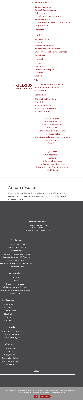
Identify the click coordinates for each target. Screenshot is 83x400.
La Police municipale (44, 70)
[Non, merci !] (80, 394)
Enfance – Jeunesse (15, 284)
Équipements (41, 90)
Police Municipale (8, 311)
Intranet (7, 320)
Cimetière (39, 30)
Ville (36, 80)
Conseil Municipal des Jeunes (17, 254)
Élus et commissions (16, 247)
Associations (15, 277)
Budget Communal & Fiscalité (16, 257)
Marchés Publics (16, 260)
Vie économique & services (47, 49)
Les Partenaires (17, 267)
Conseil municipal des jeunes (48, 16)
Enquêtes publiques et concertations (52, 22)
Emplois (38, 76)
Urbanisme (39, 63)
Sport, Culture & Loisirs (45, 108)
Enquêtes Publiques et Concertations (17, 263)
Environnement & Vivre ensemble (50, 52)
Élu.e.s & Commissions (45, 10)
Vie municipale (41, 3)
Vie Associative (41, 39)
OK (36, 396)
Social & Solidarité (42, 105)
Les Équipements (11, 334)
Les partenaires (41, 25)
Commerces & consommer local (49, 84)
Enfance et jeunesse (44, 46)
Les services (40, 59)
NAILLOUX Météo (37, 384)
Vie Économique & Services (15, 287)
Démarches (40, 95)
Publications (40, 13)
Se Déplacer (15, 293)
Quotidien (39, 35)
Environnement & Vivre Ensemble (15, 290)
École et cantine (42, 111)
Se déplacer (40, 55)
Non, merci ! (45, 396)
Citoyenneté (9, 355)
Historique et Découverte (11, 331)
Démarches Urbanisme (45, 99)
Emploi (8, 317)
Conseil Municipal (17, 244)
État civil (38, 73)
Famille (9, 351)
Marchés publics (42, 19)
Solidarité (39, 66)
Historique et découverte (46, 87)
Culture (38, 42)
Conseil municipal (42, 7)
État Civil (8, 314)
